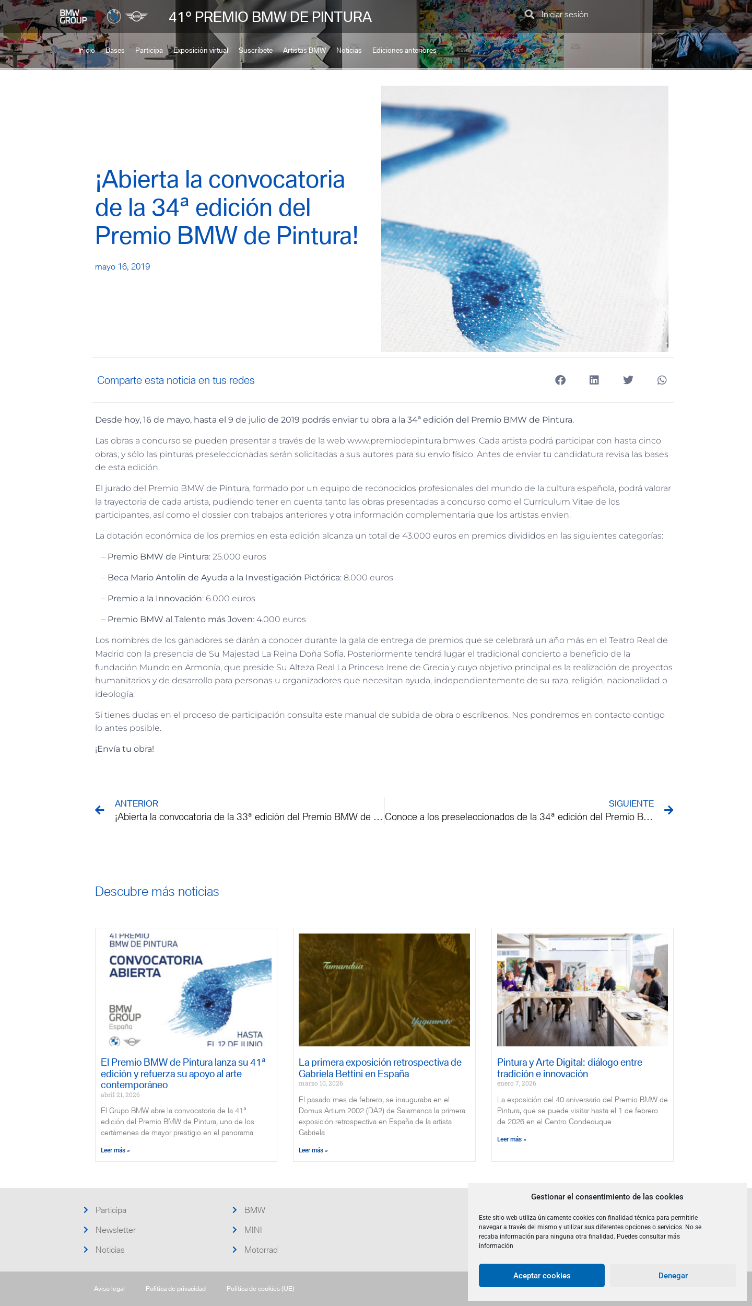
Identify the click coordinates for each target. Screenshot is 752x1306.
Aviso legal (109, 1288)
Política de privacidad (176, 1288)
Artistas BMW (304, 50)
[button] (529, 13)
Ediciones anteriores (404, 50)
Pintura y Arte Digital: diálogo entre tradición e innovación (569, 1068)
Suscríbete (256, 50)
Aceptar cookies (542, 1275)
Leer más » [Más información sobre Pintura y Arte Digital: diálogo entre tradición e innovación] (511, 1139)
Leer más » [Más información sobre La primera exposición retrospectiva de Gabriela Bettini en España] (313, 1150)
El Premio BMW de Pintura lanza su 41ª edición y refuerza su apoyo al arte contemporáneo (183, 1073)
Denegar (673, 1275)
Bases (115, 50)
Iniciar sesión (565, 14)
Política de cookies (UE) (261, 1288)
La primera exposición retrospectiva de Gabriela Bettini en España (380, 1068)
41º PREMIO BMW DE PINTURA (270, 17)
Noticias (349, 50)
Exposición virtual (200, 50)
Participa (149, 50)
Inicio (86, 50)
